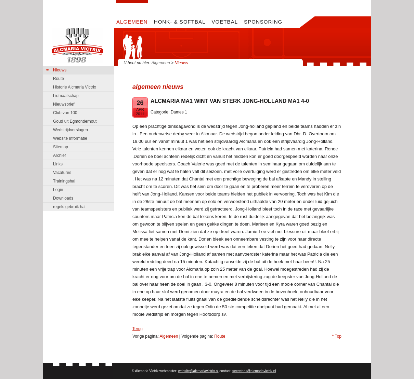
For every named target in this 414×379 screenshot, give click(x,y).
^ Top (336, 336)
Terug (137, 328)
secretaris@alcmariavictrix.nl (254, 371)
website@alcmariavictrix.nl (198, 371)
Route (219, 336)
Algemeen (161, 62)
